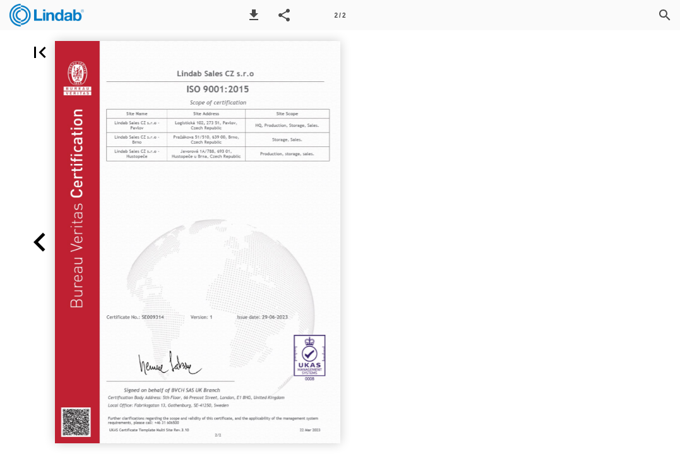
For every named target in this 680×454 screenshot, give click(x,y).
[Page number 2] (340, 15)
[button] (254, 15)
